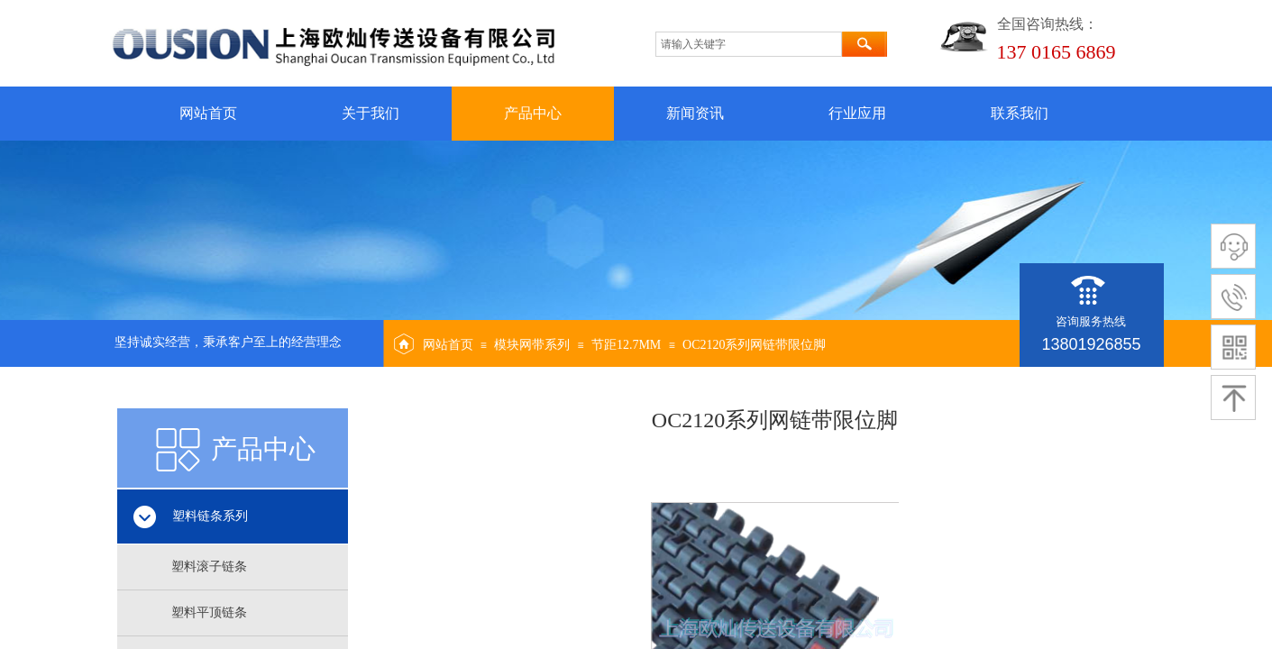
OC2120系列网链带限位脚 (754, 345)
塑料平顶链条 (209, 612)
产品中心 (533, 113)
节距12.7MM (626, 345)
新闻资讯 (695, 113)
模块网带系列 (532, 345)
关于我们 (370, 113)
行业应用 (857, 113)
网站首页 (208, 113)
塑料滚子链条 (209, 566)
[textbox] (748, 44)
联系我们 (1019, 113)
